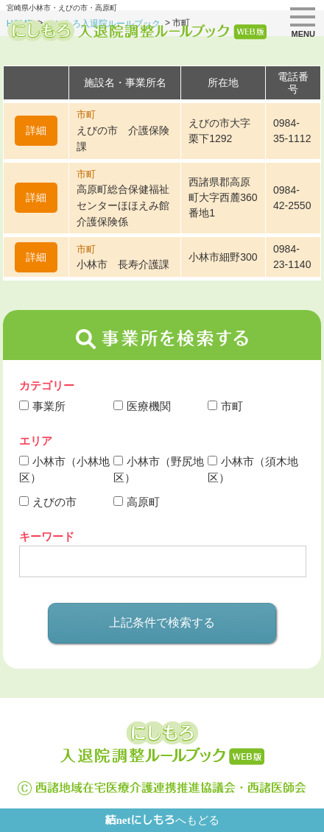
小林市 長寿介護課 (123, 264)
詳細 (36, 130)
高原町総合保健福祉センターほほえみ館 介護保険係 (123, 205)
